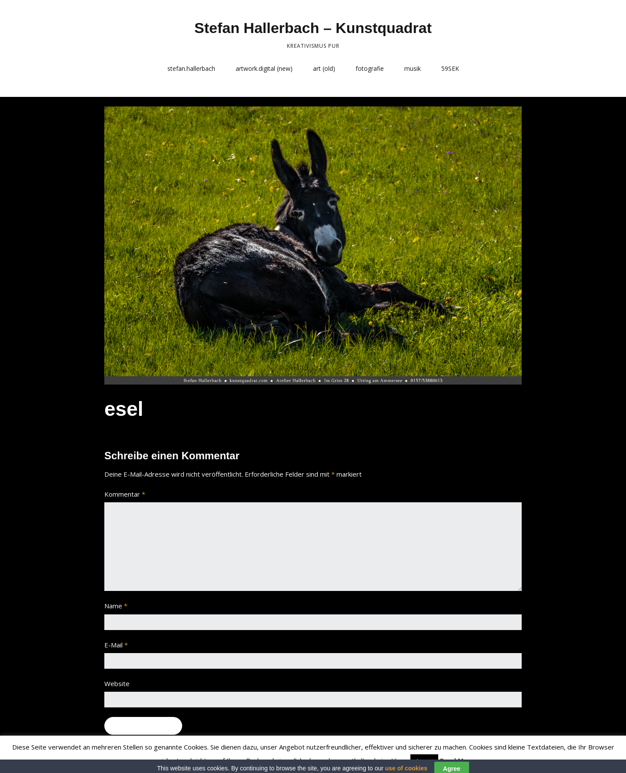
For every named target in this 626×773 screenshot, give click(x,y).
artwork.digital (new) (264, 68)
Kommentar (124, 494)
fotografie (370, 68)
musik (412, 68)
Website (117, 683)
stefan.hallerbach (191, 68)
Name (115, 605)
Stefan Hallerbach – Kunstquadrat (313, 28)
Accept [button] (424, 761)
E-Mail (116, 644)
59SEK (450, 68)
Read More (457, 760)
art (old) (324, 68)
